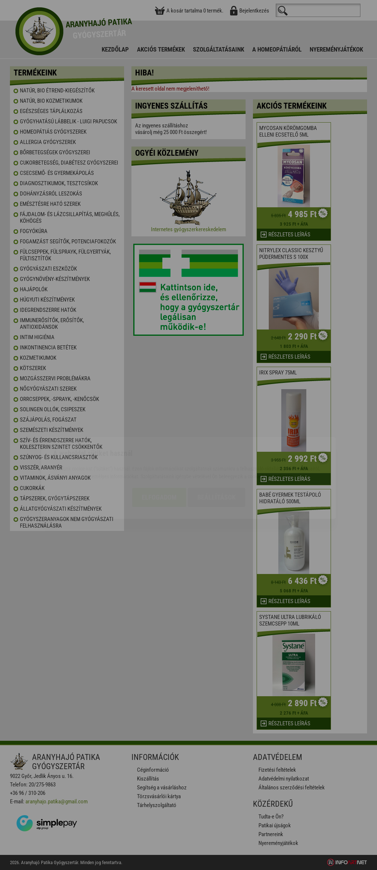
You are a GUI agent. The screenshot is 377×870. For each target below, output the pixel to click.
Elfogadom (159, 454)
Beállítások (216, 454)
